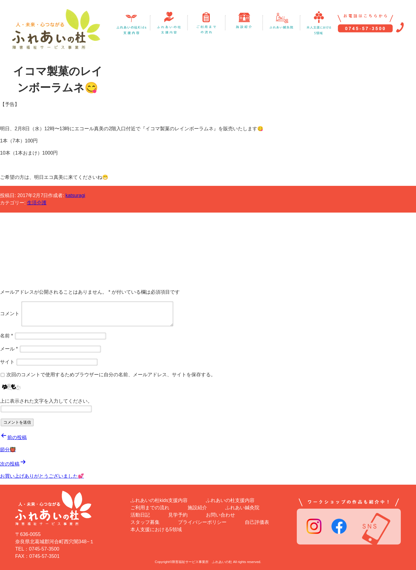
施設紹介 (197, 507)
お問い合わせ (220, 514)
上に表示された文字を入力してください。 (46, 401)
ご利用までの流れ (149, 507)
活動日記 (140, 514)
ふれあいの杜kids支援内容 (159, 500)
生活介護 (37, 202)
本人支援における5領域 (156, 529)
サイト (7, 361)
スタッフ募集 (145, 522)
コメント (9, 313)
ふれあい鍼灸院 (242, 507)
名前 (6, 335)
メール (9, 348)
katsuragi (75, 195)
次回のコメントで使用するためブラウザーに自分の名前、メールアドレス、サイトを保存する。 (111, 374)
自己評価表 (257, 522)
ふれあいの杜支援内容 (230, 500)
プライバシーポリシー (202, 522)
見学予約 (178, 514)
